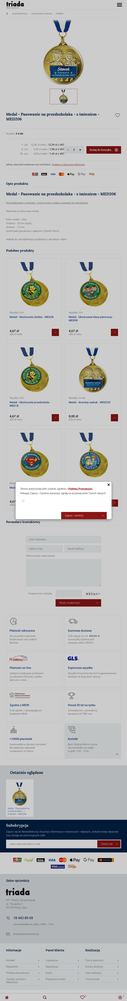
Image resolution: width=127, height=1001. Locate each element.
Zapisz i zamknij (74, 515)
